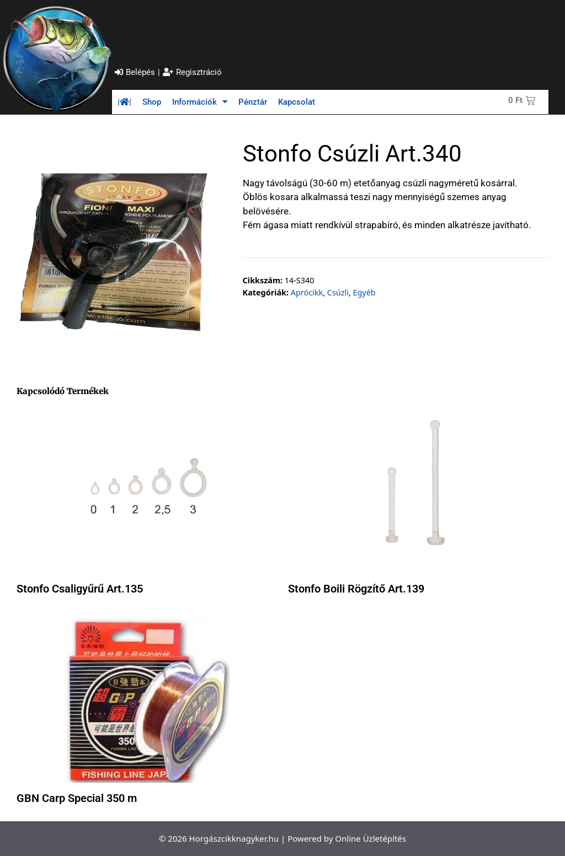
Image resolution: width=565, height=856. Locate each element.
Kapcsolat (296, 102)
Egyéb (364, 292)
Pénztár (252, 102)
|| (124, 102)
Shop (151, 102)
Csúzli (338, 292)
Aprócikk (307, 292)
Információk (199, 101)
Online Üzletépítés (370, 838)
